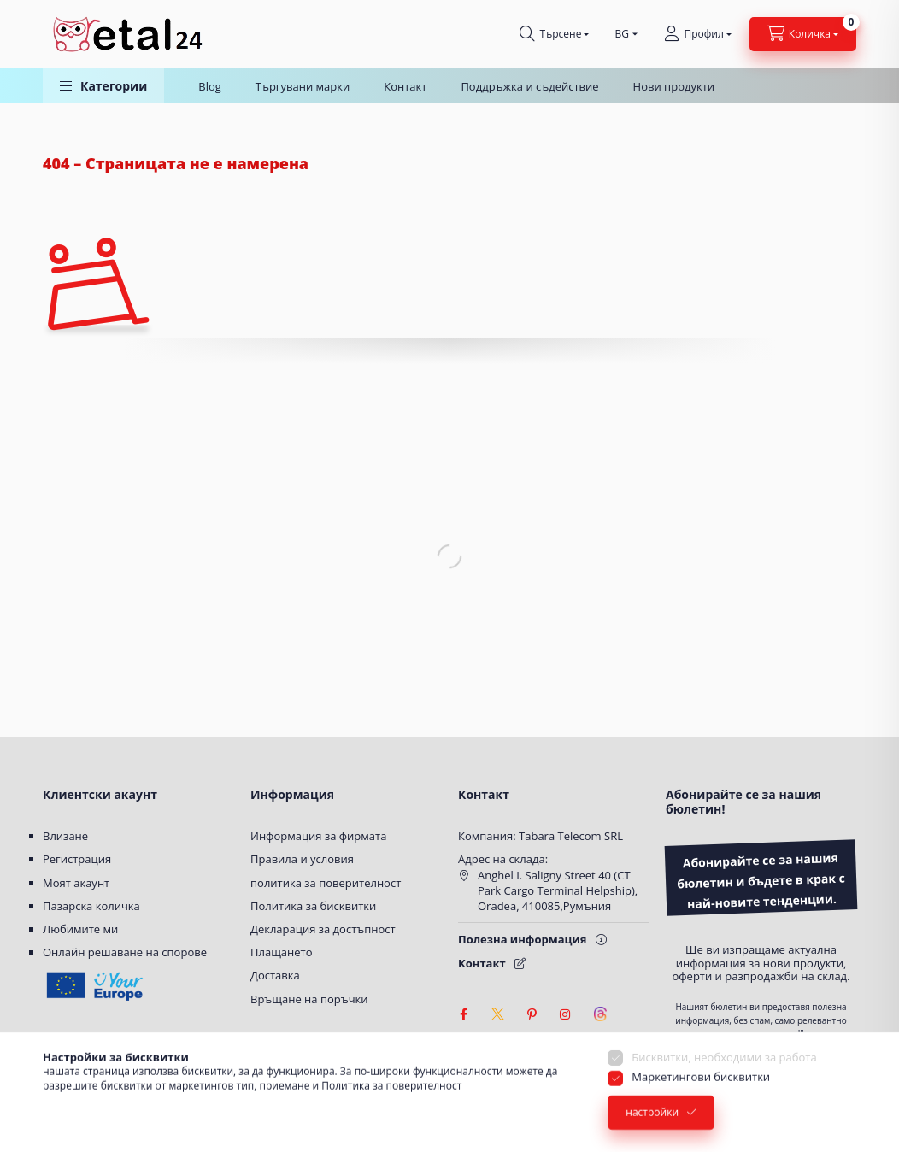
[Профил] (697, 34)
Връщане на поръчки (309, 999)
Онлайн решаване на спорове (125, 952)
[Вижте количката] (802, 34)
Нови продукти (673, 86)
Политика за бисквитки (313, 906)
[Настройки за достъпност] (470, 1049)
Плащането (281, 952)
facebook (463, 1014)
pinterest (531, 1014)
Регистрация (77, 859)
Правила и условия (302, 859)
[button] (103, 85)
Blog (209, 86)
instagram (566, 1014)
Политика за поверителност (391, 1111)
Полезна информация (522, 939)
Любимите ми (80, 929)
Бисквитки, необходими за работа (724, 1082)
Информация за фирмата (318, 835)
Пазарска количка (91, 906)
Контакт (405, 86)
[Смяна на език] (622, 34)
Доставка (275, 975)
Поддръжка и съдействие (529, 86)
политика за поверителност (325, 882)
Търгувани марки (303, 86)
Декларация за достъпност (323, 929)
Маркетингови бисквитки (701, 1103)
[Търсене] (554, 34)
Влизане (65, 835)
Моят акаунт (76, 882)
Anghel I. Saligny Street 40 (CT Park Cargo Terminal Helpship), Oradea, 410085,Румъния (558, 890)
